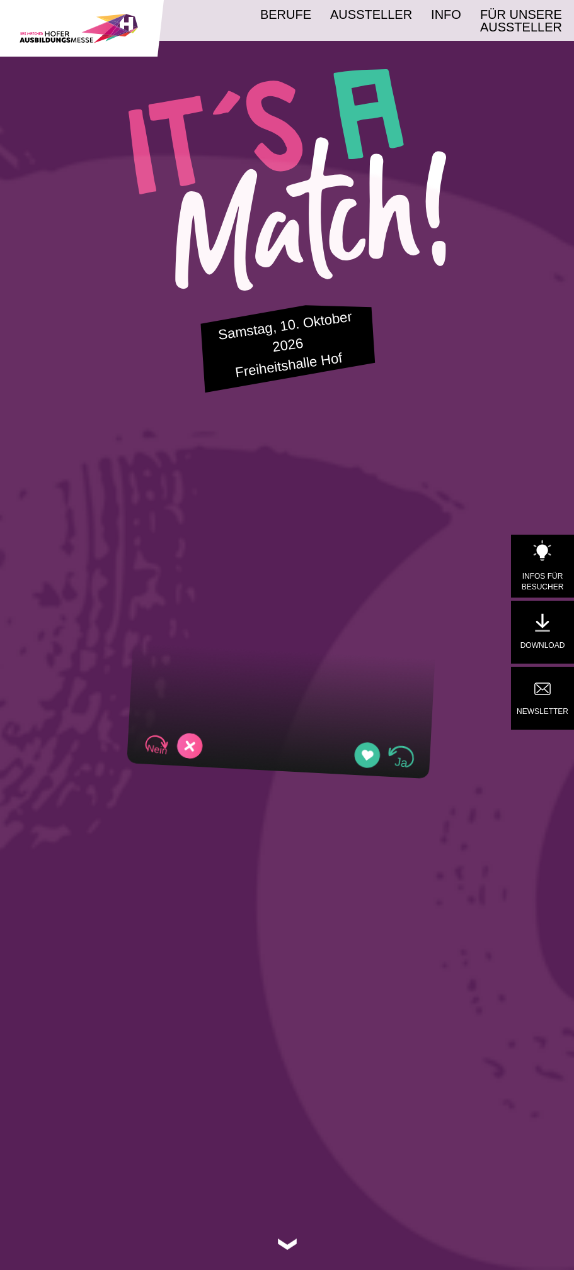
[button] (173, 745)
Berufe (285, 14)
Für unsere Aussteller (521, 21)
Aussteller (371, 14)
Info (446, 14)
